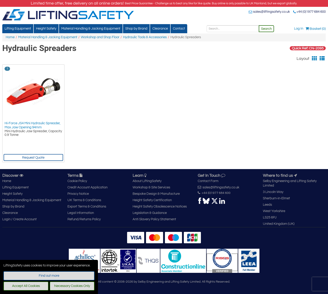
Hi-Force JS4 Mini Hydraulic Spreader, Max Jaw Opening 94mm (32, 125)
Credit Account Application (87, 187)
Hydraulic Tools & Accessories (145, 37)
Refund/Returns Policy (84, 219)
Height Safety (46, 28)
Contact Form (208, 181)
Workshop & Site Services (151, 187)
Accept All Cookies (26, 286)
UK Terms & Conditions (84, 200)
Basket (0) (315, 28)
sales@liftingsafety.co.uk (271, 11)
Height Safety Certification (152, 200)
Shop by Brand (136, 28)
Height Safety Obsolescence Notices (160, 206)
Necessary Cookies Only (72, 286)
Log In (298, 28)
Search (266, 28)
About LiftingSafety (147, 181)
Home (10, 37)
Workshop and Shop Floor (100, 37)
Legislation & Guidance (150, 213)
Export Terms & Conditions (86, 206)
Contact (179, 28)
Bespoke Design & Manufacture (156, 193)
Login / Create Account (19, 219)
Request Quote (33, 157)
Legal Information (80, 213)
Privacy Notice (78, 193)
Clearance (160, 28)
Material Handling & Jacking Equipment (90, 28)
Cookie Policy (77, 181)
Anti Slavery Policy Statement (154, 219)
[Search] (233, 28)
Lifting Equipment (18, 28)
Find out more (49, 275)
